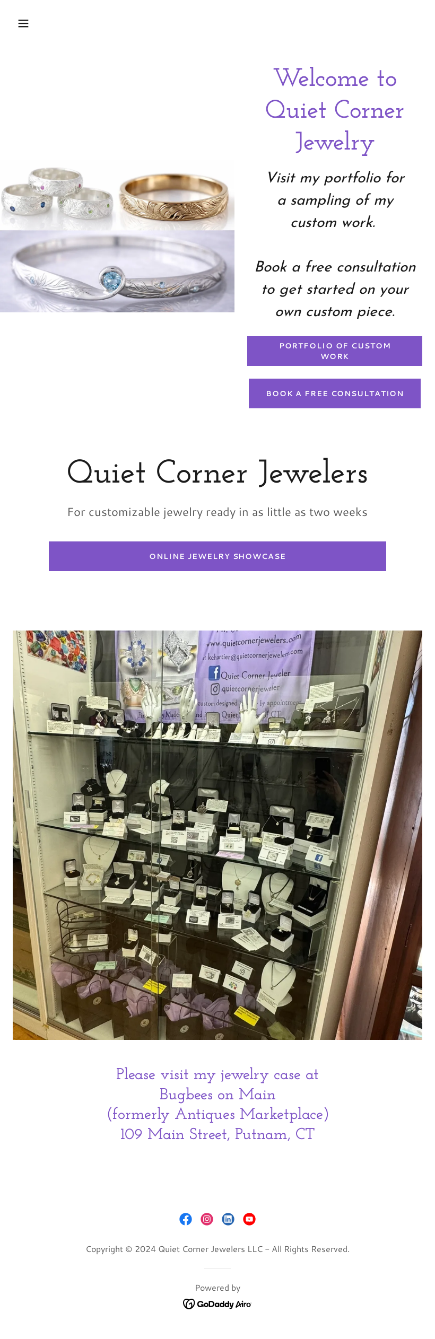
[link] (185, 1219)
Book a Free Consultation (335, 393)
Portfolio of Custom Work (335, 351)
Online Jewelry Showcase (217, 556)
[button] (60, 23)
